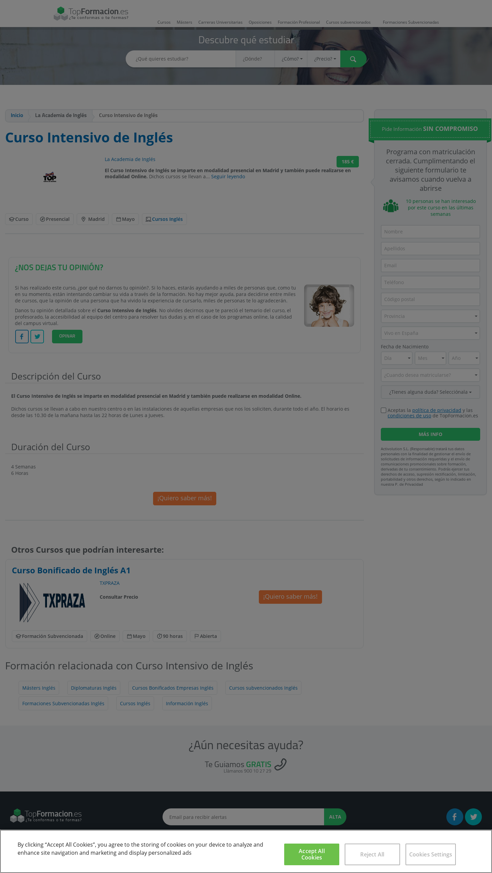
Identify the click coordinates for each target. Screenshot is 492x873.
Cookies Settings (430, 854)
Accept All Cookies (312, 854)
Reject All (372, 854)
